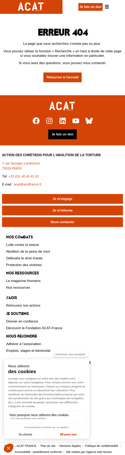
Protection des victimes (24, 265)
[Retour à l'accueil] (62, 106)
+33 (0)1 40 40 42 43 (23, 176)
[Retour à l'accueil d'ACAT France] (31, 7)
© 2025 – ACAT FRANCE (20, 445)
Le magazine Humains (23, 281)
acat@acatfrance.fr (28, 184)
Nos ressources (18, 287)
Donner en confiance (22, 321)
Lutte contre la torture (22, 245)
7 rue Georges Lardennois (21, 163)
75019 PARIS (12, 168)
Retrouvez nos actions (23, 305)
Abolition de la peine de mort (28, 251)
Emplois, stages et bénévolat (28, 351)
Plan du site (48, 445)
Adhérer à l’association (23, 344)
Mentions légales (70, 445)
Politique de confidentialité (101, 445)
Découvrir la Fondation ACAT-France (34, 328)
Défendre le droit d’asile (24, 258)
